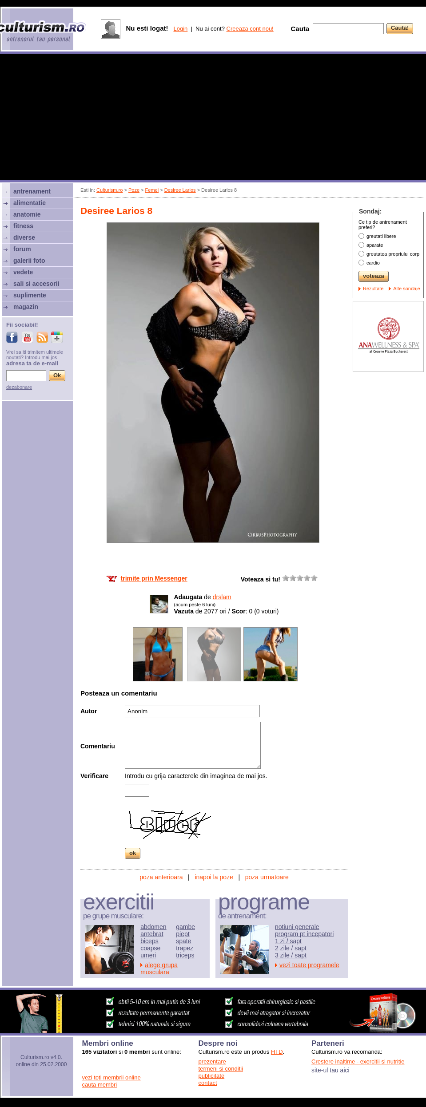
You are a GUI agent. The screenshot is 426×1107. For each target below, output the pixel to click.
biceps (149, 941)
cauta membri (99, 1084)
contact (208, 1082)
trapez (184, 948)
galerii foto (29, 260)
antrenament (32, 191)
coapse (150, 948)
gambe (185, 926)
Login (180, 28)
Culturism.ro (109, 190)
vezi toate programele (309, 965)
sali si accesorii (36, 283)
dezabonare (19, 387)
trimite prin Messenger (154, 578)
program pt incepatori (304, 933)
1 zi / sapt (288, 941)
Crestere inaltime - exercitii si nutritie (358, 1061)
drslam (222, 597)
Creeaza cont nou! (250, 28)
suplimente (29, 295)
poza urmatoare (267, 877)
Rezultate (373, 288)
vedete (23, 272)
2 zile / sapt (291, 948)
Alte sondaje (406, 288)
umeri (148, 955)
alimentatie (29, 202)
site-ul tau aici (330, 1070)
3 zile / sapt (291, 955)
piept (182, 933)
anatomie (26, 214)
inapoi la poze (214, 877)
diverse (24, 237)
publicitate (212, 1075)
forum (22, 249)
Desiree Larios (180, 190)
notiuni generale (297, 926)
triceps (185, 955)
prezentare (212, 1061)
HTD (277, 1051)
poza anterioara (161, 877)
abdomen (153, 926)
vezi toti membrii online (111, 1077)
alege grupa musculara (159, 968)
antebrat (151, 933)
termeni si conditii (221, 1068)
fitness (23, 225)
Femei (152, 190)
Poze (133, 190)
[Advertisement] (213, 118)
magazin (25, 306)
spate (183, 941)
